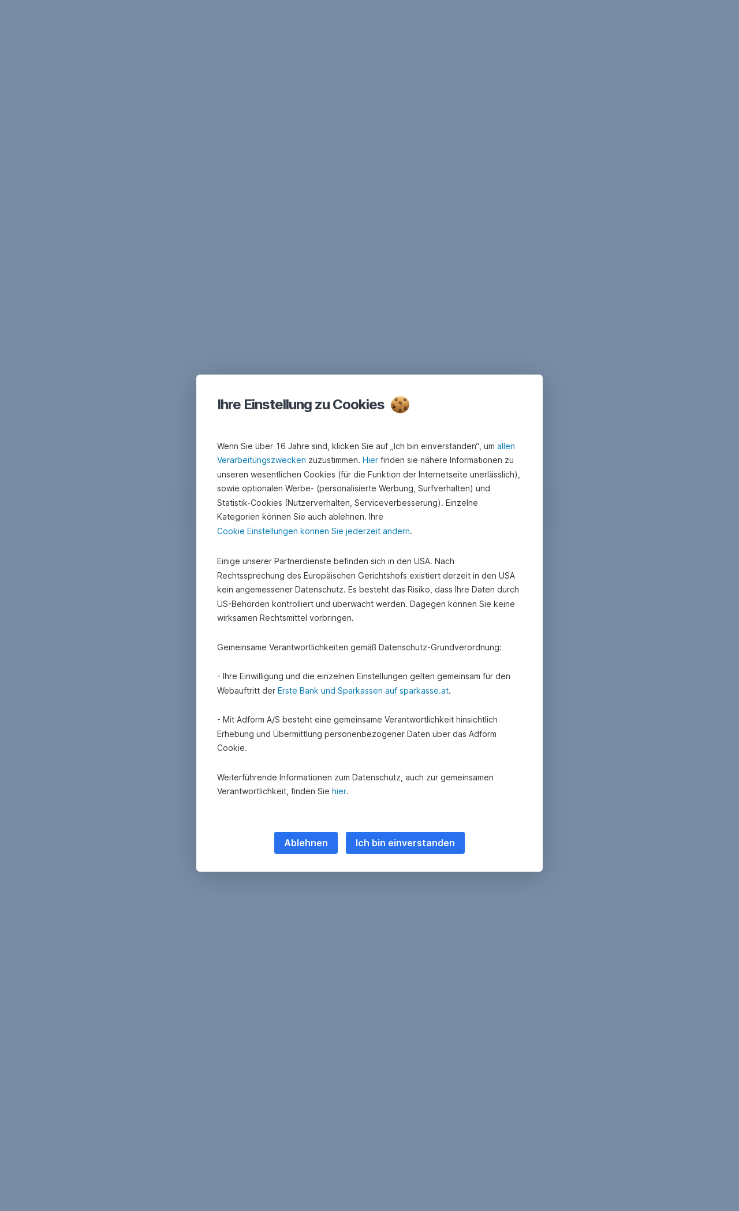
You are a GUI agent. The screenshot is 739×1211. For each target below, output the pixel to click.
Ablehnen (306, 843)
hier (339, 791)
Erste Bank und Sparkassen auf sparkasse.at (363, 690)
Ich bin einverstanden (405, 843)
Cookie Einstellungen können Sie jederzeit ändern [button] (313, 531)
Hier (370, 460)
